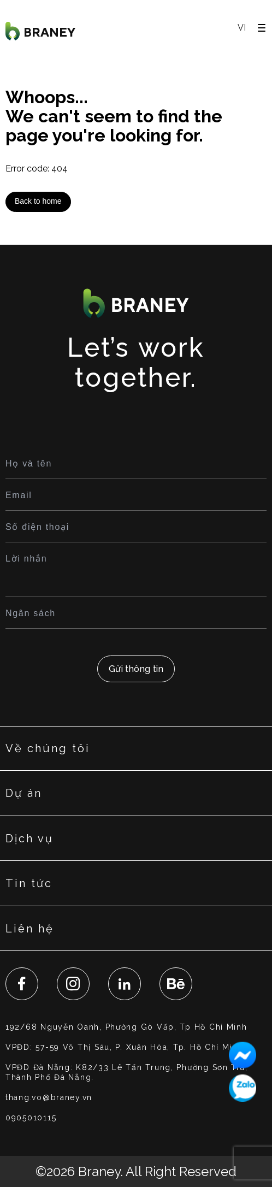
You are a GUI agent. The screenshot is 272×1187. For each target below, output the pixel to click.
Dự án (23, 793)
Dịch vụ (29, 838)
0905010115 (30, 1117)
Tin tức (28, 883)
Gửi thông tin (136, 669)
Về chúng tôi (47, 748)
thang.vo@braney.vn (48, 1097)
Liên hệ (29, 928)
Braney (99, 1171)
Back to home (38, 201)
